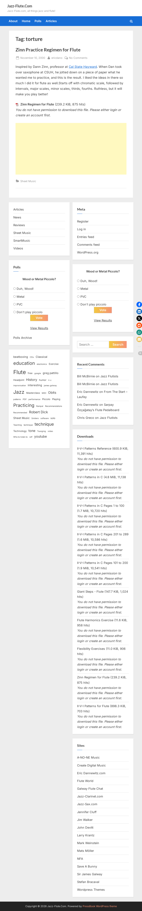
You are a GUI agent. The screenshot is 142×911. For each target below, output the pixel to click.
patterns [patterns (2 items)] (17, 399)
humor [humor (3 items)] (42, 380)
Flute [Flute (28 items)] (19, 372)
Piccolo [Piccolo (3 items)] (46, 399)
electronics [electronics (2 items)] (42, 364)
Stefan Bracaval (88, 882)
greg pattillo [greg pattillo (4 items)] (50, 373)
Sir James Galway (89, 874)
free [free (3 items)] (30, 373)
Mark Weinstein (88, 843)
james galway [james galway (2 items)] (50, 386)
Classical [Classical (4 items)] (41, 357)
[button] (139, 304)
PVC (20, 304)
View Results (39, 328)
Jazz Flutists (109, 376)
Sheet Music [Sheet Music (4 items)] (21, 418)
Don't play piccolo (30, 312)
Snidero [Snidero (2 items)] (35, 418)
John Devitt (85, 828)
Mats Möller (85, 851)
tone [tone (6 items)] (31, 431)
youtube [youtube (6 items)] (40, 437)
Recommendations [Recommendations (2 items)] (53, 406)
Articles (51, 21)
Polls (38, 21)
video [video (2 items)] (50, 431)
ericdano (56, 57)
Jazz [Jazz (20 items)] (18, 392)
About (13, 21)
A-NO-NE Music (88, 757)
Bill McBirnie (86, 376)
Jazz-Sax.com (87, 804)
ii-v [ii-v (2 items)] (49, 380)
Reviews (19, 225)
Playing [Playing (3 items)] (56, 399)
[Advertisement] (71, 149)
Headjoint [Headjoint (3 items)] (18, 380)
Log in (81, 229)
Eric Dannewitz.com (91, 773)
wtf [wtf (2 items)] (30, 437)
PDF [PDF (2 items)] (25, 399)
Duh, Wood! (25, 289)
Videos (18, 248)
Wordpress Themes (91, 890)
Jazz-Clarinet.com (90, 796)
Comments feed (88, 244)
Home (26, 21)
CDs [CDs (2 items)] (32, 357)
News (17, 217)
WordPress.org (87, 252)
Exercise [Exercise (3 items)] (54, 364)
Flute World (85, 781)
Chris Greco (85, 418)
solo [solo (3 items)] (52, 418)
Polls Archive (22, 338)
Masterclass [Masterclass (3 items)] (33, 393)
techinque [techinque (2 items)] (28, 425)
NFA (80, 858)
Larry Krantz (85, 835)
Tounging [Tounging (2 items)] (41, 431)
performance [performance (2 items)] (34, 399)
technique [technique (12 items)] (44, 424)
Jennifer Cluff (87, 812)
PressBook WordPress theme (100, 906)
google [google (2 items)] (37, 373)
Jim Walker (85, 820)
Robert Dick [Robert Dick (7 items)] (38, 412)
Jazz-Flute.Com (19, 6)
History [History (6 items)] (31, 380)
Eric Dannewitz (87, 392)
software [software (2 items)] (44, 418)
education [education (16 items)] (24, 363)
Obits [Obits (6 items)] (52, 393)
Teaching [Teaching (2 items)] (17, 425)
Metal (20, 296)
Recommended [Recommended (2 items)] (20, 413)
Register (83, 221)
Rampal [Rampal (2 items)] (39, 406)
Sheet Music (28, 181)
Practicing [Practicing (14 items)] (23, 405)
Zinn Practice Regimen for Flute (48, 49)
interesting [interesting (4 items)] (35, 385)
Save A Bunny (87, 866)
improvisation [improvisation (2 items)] (19, 386)
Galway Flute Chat (90, 789)
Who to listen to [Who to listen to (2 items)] (20, 437)
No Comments (78, 57)
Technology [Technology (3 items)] (20, 431)
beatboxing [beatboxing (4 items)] (20, 357)
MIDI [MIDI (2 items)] (44, 393)
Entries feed (85, 237)
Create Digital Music (91, 765)
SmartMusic (21, 240)
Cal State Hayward (83, 67)
